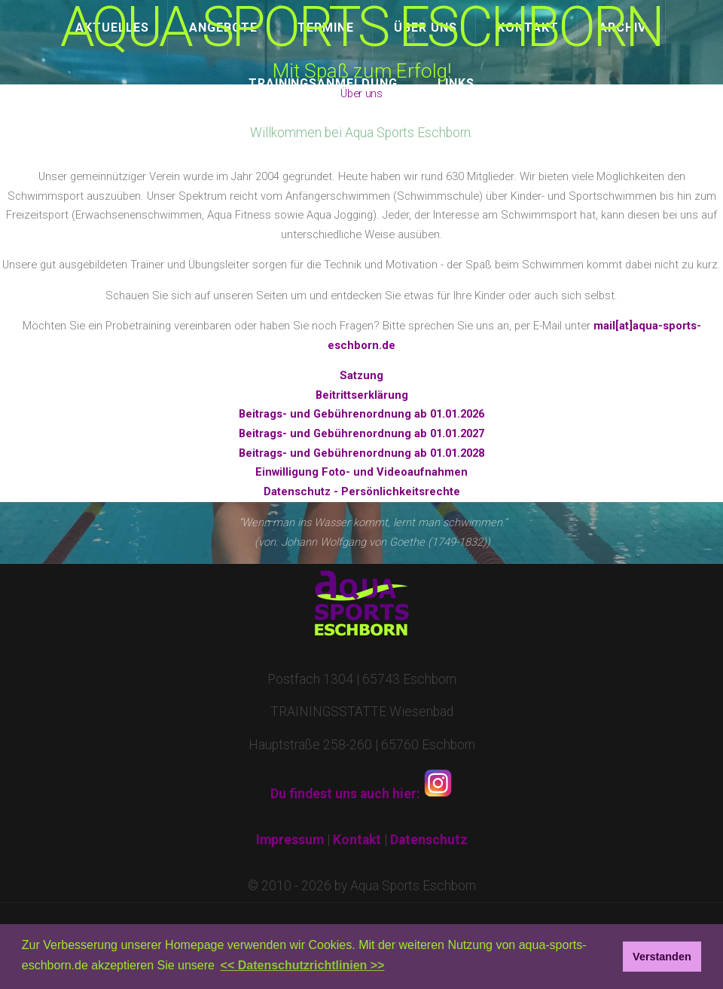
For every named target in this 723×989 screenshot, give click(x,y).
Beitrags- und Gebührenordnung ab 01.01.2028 (361, 453)
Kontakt (357, 839)
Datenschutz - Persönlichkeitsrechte (362, 491)
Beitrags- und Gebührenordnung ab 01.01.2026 (361, 414)
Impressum (290, 839)
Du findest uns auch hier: (361, 793)
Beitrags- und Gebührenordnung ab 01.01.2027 (361, 433)
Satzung (361, 375)
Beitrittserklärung (362, 395)
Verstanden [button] (662, 957)
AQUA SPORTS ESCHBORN (361, 27)
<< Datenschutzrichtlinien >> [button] (303, 965)
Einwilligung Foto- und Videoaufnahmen (361, 472)
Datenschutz (429, 839)
